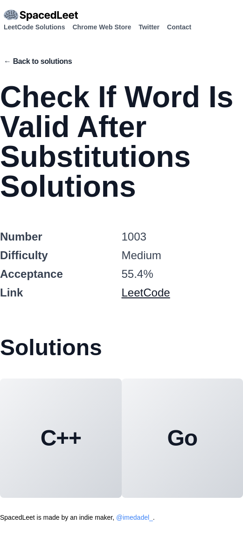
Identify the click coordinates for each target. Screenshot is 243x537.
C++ (61, 438)
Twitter (149, 27)
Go (182, 438)
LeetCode (146, 292)
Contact (179, 27)
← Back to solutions (38, 61)
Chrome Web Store (101, 27)
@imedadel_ (134, 517)
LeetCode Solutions (34, 27)
